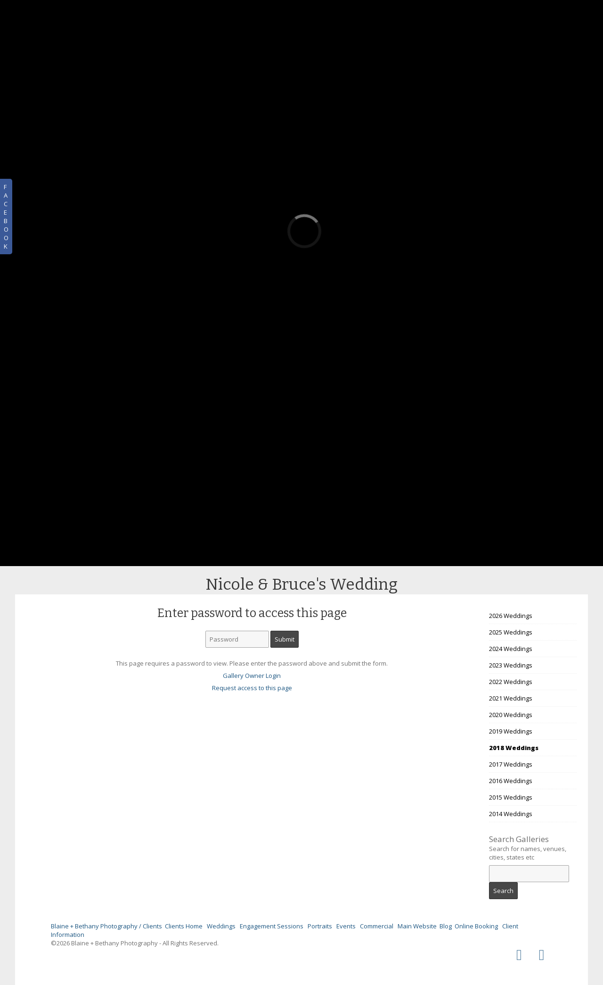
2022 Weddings (510, 681)
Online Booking (476, 926)
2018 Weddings (513, 747)
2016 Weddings (510, 780)
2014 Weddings (510, 814)
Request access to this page (252, 688)
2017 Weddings (510, 764)
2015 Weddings (510, 797)
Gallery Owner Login (252, 675)
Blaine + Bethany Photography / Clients (106, 926)
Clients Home (184, 926)
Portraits (320, 926)
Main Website (417, 926)
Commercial (376, 926)
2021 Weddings (510, 698)
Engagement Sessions (271, 926)
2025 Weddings (510, 632)
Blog (446, 926)
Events (346, 926)
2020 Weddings (510, 714)
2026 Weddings (510, 615)
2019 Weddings (510, 731)
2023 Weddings (510, 665)
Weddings (221, 926)
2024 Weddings (510, 648)
